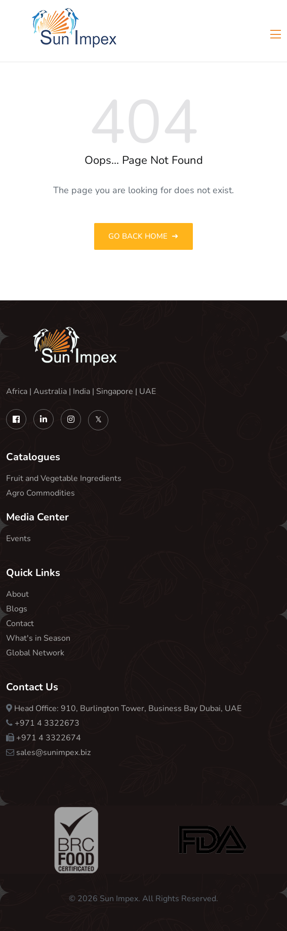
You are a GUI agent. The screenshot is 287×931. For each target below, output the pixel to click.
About (17, 594)
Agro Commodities (40, 493)
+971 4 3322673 (47, 723)
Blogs (16, 608)
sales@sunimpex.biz (53, 752)
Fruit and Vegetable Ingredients (63, 478)
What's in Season (38, 638)
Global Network (35, 652)
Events (18, 538)
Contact (20, 623)
